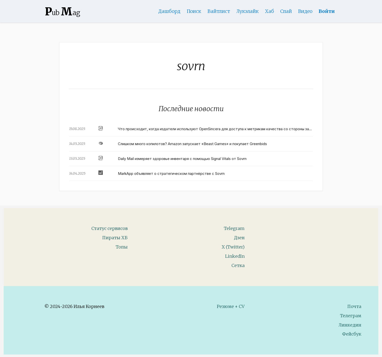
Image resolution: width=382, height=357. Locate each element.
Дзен (239, 237)
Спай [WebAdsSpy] (286, 11)
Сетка (238, 265)
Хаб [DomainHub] (269, 11)
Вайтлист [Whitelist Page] (219, 11)
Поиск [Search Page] (194, 11)
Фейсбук (351, 334)
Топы (122, 247)
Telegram (234, 228)
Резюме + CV (231, 306)
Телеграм (350, 315)
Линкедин (349, 325)
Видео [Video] (305, 11)
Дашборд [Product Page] (169, 11)
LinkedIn (235, 256)
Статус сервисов (109, 228)
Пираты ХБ (115, 237)
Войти (327, 11)
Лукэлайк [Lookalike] (247, 11)
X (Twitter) (233, 247)
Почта (354, 306)
